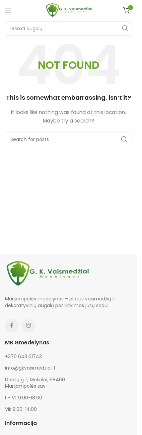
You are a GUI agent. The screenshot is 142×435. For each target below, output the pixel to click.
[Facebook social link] (11, 325)
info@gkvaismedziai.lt (30, 368)
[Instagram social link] (28, 325)
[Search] (68, 28)
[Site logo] (68, 9)
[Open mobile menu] (8, 10)
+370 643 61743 (23, 356)
